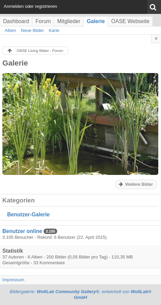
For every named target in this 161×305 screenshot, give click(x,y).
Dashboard (16, 21)
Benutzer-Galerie (28, 214)
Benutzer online (22, 231)
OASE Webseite (130, 21)
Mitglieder (68, 21)
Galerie (96, 21)
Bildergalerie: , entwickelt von (80, 294)
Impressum (13, 279)
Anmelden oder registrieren (30, 6)
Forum (43, 21)
